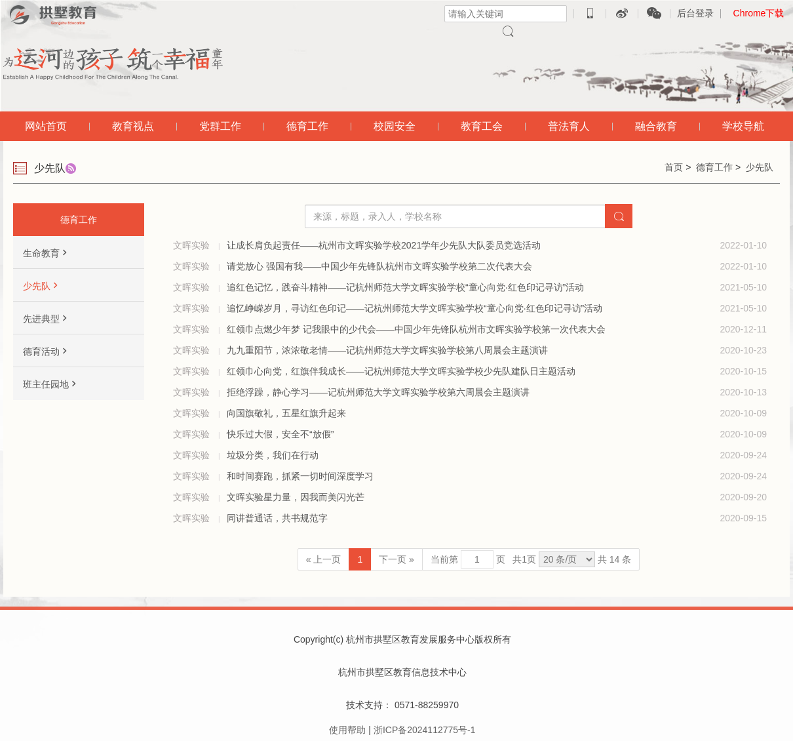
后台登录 (695, 13)
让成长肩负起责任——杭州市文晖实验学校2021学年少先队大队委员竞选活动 (384, 245)
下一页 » (396, 559)
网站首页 (46, 126)
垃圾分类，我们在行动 (273, 455)
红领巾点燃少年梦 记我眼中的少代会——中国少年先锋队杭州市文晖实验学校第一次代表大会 (416, 329)
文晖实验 (192, 245)
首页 (674, 167)
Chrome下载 (758, 13)
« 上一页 (323, 559)
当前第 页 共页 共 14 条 (531, 559)
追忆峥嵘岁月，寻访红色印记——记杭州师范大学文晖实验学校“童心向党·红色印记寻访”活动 (414, 308)
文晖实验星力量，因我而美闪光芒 (295, 497)
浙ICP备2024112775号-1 (425, 730)
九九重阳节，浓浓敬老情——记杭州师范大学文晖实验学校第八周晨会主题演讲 (387, 350)
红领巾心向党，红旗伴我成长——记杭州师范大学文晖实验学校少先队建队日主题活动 (401, 371)
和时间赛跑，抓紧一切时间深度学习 (300, 476)
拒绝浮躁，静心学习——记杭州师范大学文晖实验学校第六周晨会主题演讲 (378, 392)
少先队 (759, 167)
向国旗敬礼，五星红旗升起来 (286, 413)
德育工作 (714, 167)
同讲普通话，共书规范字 (277, 518)
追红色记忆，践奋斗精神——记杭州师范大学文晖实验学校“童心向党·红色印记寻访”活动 (405, 287)
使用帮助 (347, 730)
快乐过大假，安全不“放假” (280, 434)
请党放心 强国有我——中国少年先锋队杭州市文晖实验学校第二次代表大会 (379, 266)
